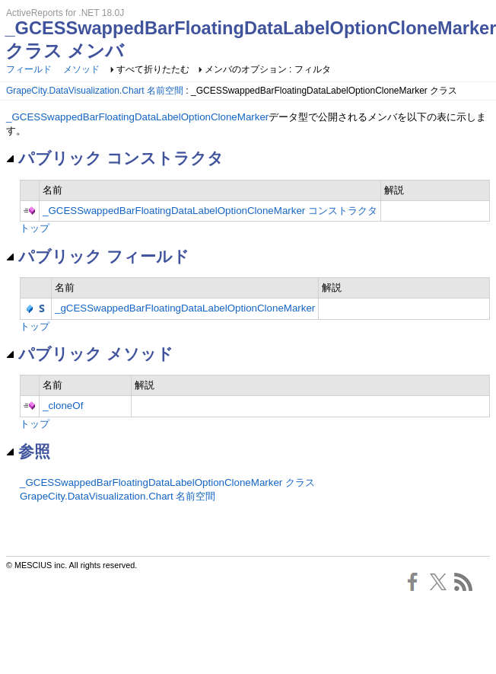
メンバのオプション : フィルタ (268, 69)
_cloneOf (63, 405)
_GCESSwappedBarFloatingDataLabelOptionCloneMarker (137, 117)
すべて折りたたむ (152, 69)
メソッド (81, 69)
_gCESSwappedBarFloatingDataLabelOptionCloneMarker (185, 308)
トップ (34, 228)
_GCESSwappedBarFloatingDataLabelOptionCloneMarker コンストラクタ (210, 210)
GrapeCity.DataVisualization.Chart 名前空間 (94, 90)
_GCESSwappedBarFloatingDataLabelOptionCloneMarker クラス (167, 482)
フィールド (29, 69)
